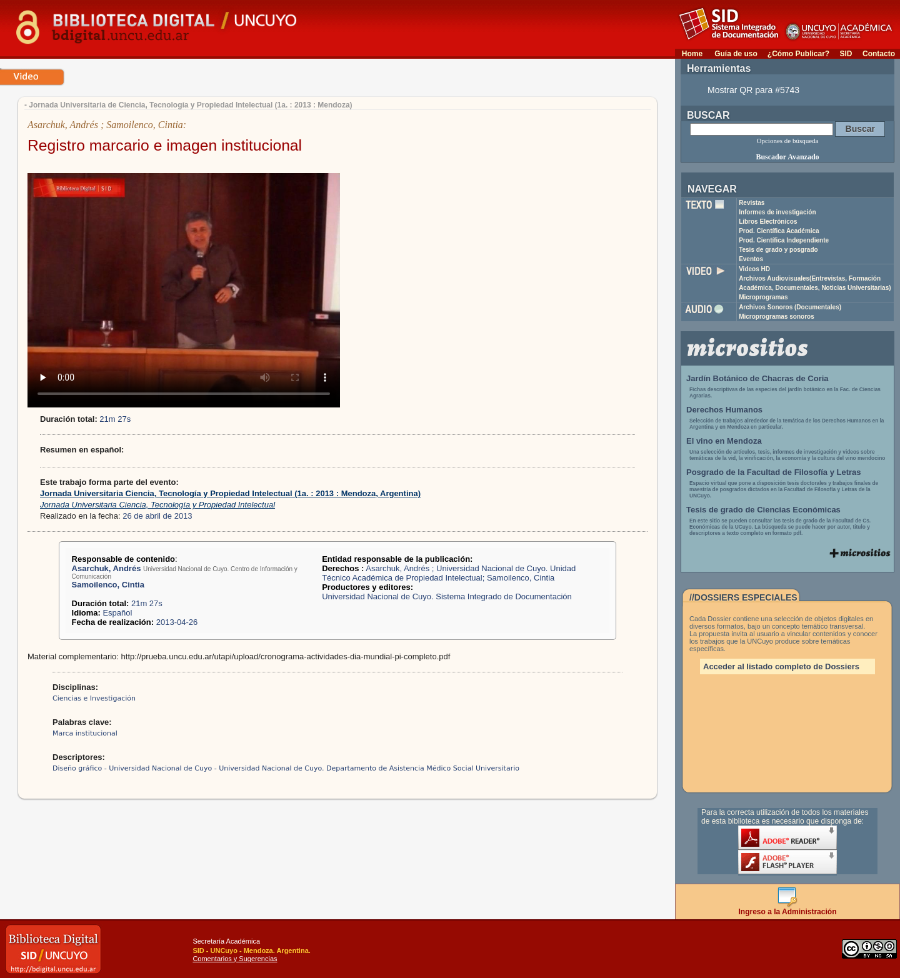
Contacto (878, 53)
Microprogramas (763, 297)
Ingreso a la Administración (788, 908)
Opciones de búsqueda (788, 140)
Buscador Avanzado (787, 156)
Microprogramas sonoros (776, 316)
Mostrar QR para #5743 (753, 90)
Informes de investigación (777, 212)
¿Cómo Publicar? (798, 53)
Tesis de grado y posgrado (778, 249)
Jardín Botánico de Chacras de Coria (757, 378)
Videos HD (754, 269)
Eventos (751, 259)
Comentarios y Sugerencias (234, 958)
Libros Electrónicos (768, 221)
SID (845, 53)
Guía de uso (736, 53)
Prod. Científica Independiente (784, 240)
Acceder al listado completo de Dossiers (781, 666)
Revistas (751, 202)
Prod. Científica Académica (779, 230)
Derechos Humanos (724, 409)
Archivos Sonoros (790, 307)
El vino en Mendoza (724, 441)
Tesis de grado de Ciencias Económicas (763, 509)
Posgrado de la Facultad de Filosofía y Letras (773, 472)
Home (692, 53)
